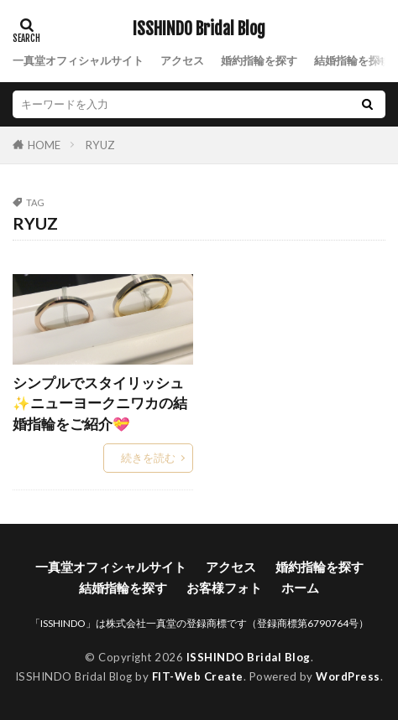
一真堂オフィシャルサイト (78, 60)
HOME (44, 144)
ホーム (300, 587)
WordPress (348, 676)
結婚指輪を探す (352, 60)
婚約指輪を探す (259, 60)
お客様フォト (224, 587)
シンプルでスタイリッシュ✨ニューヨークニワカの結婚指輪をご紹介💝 (100, 404)
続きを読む (148, 457)
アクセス (182, 60)
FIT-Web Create (198, 676)
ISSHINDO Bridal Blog (199, 29)
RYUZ (100, 145)
